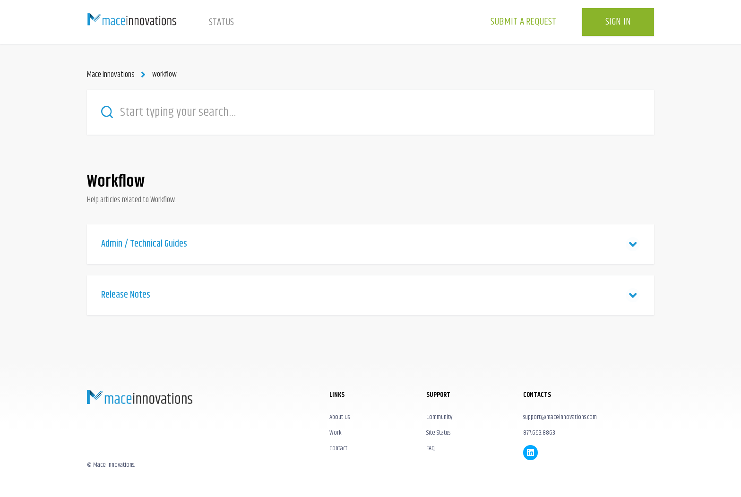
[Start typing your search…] (370, 111)
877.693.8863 (539, 432)
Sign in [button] (618, 21)
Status (221, 22)
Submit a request (524, 21)
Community (439, 416)
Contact (338, 448)
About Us (339, 416)
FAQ (430, 448)
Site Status (438, 432)
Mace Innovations (109, 74)
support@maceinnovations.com (560, 416)
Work (335, 432)
